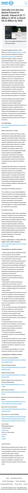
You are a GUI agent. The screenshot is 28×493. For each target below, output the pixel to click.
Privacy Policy (18, 484)
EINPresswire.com (16, 52)
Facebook (4, 434)
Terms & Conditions (20, 481)
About (7, 478)
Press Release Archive (16, 478)
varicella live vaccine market (8, 56)
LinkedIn (3, 438)
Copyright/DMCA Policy (7, 484)
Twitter (3, 436)
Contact (25, 484)
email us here (5, 430)
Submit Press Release (8, 481)
